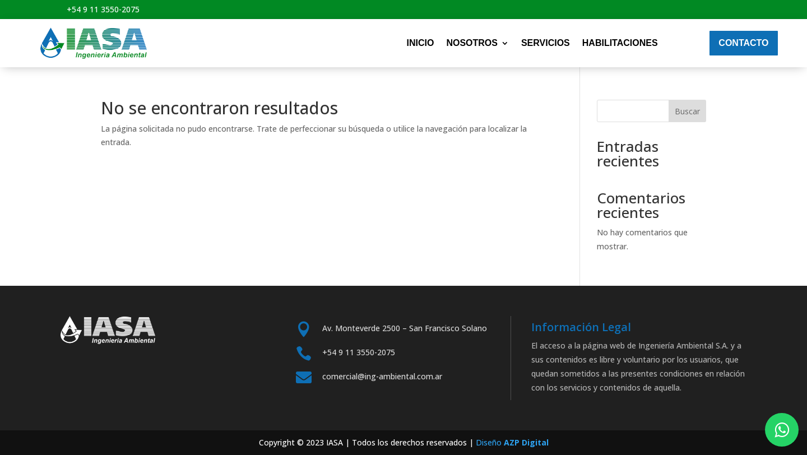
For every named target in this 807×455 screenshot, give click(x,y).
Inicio (420, 43)
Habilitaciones (620, 43)
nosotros (472, 43)
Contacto (743, 43)
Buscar (687, 111)
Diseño (512, 442)
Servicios (545, 43)
